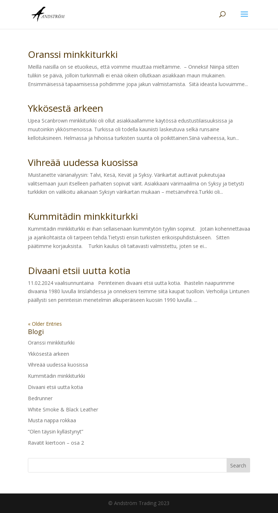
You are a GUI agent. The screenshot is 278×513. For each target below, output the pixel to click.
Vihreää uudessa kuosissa (83, 162)
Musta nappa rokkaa (52, 420)
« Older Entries (45, 323)
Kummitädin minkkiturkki (83, 216)
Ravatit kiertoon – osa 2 (56, 442)
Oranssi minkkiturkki (73, 54)
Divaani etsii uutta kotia (79, 270)
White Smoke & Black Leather (63, 409)
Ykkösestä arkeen (65, 108)
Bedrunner (40, 398)
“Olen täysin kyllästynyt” (55, 431)
